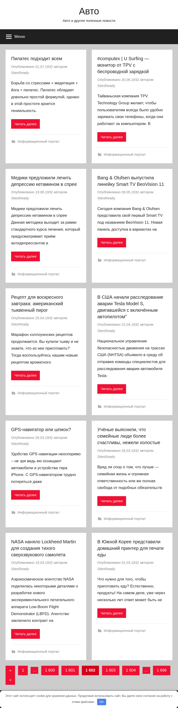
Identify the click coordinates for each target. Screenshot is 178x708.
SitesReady (20, 73)
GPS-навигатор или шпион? (41, 429)
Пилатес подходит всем (36, 58)
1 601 (70, 670)
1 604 (131, 670)
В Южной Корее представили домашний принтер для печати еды (130, 548)
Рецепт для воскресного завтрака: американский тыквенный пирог (37, 304)
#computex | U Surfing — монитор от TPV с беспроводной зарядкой (123, 65)
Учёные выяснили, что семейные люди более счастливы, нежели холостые (128, 436)
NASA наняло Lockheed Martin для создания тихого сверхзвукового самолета (43, 548)
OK (101, 702)
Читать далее (25, 124)
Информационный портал (38, 141)
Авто (89, 11)
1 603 (111, 670)
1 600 (50, 670)
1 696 (162, 670)
